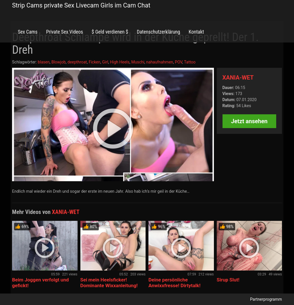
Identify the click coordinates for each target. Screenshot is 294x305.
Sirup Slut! (228, 280)
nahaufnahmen (159, 62)
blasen (43, 62)
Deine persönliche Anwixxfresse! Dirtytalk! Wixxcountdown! (174, 285)
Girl (105, 62)
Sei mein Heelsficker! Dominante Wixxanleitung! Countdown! (109, 285)
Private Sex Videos (64, 32)
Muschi (137, 62)
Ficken (94, 62)
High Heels (119, 62)
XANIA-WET (238, 77)
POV (178, 62)
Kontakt (196, 32)
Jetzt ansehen (249, 121)
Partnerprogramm (266, 299)
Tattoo (190, 62)
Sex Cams (27, 32)
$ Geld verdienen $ (110, 32)
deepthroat (77, 62)
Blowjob (58, 62)
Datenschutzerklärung (158, 32)
